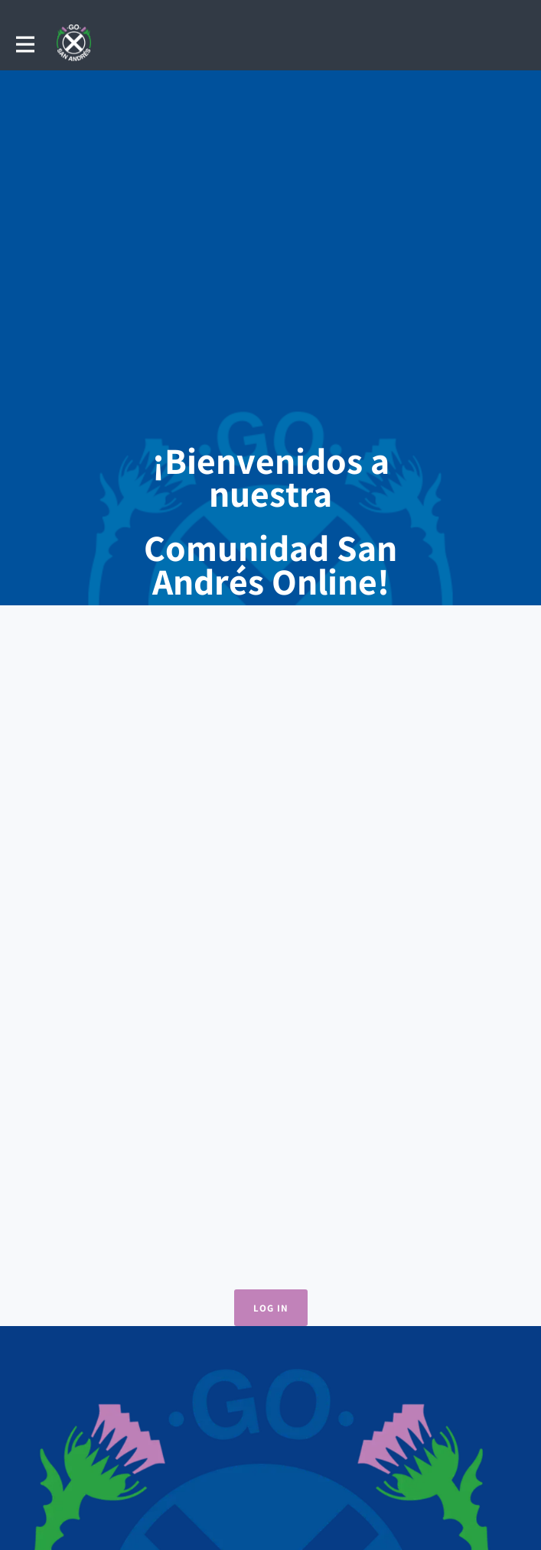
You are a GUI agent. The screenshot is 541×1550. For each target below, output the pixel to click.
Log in (270, 1308)
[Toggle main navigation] (24, 43)
